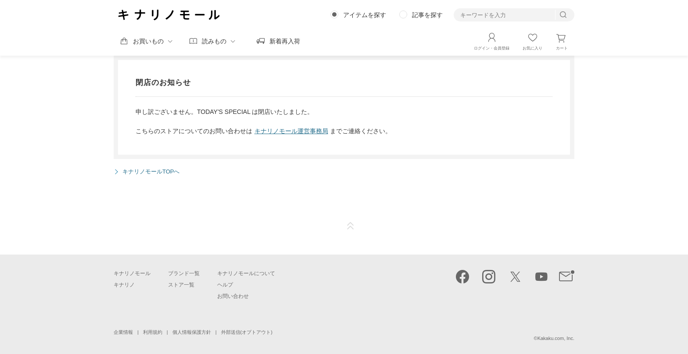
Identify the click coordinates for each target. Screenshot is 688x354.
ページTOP (350, 226)
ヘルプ (225, 285)
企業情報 (123, 332)
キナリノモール (132, 273)
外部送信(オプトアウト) (246, 332)
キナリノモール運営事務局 (291, 131)
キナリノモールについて (246, 273)
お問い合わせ (233, 296)
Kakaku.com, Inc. (556, 338)
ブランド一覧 (184, 273)
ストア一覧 (181, 285)
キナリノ (124, 285)
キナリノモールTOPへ (151, 171)
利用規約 (152, 332)
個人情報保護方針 (191, 332)
